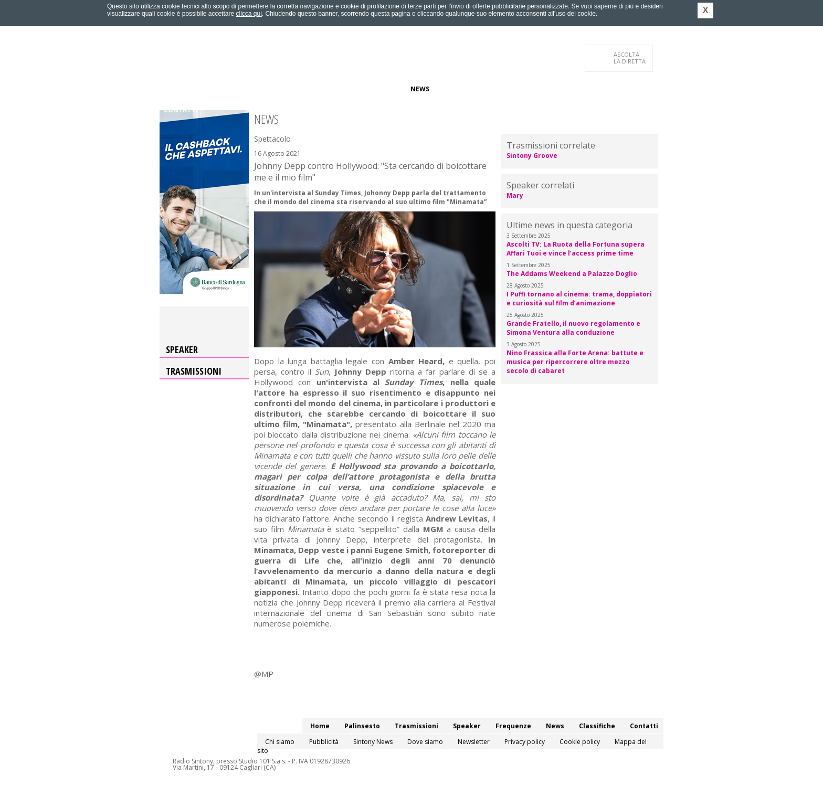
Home (173, 88)
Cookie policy (580, 741)
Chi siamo (279, 741)
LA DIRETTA (630, 57)
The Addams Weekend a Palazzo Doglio (572, 273)
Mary (515, 195)
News (419, 88)
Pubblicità (324, 741)
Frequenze (383, 88)
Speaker (341, 88)
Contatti (180, 109)
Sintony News (373, 741)
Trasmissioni (193, 371)
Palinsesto (211, 88)
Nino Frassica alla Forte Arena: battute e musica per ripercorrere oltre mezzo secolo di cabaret (575, 361)
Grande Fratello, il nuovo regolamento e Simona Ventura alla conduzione (573, 328)
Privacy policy (524, 741)
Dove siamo (425, 741)
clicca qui (248, 13)
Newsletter (474, 741)
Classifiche (458, 88)
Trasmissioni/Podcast (279, 88)
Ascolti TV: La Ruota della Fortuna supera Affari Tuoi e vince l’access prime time (576, 249)
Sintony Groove (532, 155)
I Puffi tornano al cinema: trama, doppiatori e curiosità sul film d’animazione (579, 298)
